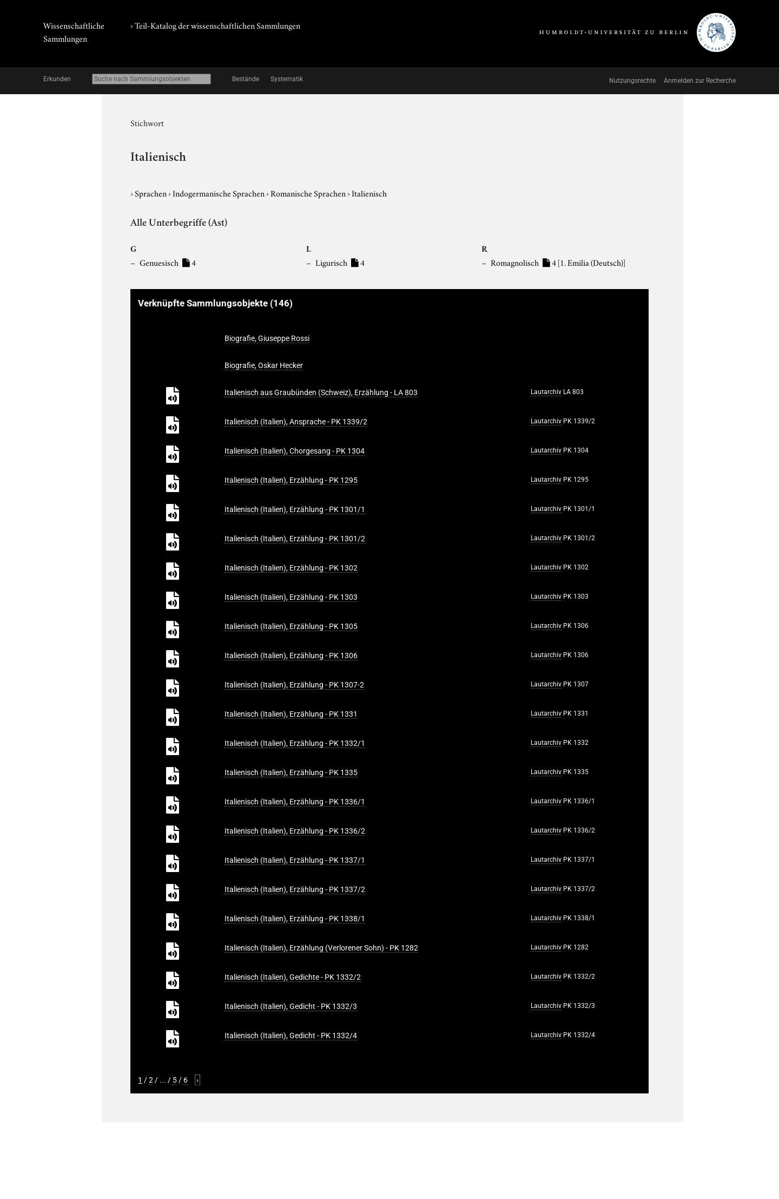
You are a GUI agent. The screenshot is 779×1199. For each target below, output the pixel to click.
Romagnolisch (558, 262)
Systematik (286, 79)
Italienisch (369, 193)
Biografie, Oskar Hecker (264, 365)
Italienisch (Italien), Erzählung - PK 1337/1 (295, 860)
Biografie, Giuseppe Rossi (267, 338)
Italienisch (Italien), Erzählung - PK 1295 (291, 480)
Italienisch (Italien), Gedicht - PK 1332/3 (291, 1006)
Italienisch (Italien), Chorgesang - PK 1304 (295, 451)
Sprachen (151, 193)
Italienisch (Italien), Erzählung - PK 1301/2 (295, 538)
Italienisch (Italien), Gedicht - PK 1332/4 (291, 1035)
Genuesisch (168, 262)
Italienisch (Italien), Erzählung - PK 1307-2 (294, 684)
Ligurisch (340, 262)
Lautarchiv (546, 392)
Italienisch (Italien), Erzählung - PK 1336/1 (295, 801)
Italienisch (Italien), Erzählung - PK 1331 (291, 714)
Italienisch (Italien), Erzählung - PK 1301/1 (295, 509)
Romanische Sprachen (308, 193)
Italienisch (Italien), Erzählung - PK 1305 (291, 626)
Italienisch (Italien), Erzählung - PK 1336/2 (295, 831)
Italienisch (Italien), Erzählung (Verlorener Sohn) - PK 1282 (321, 948)
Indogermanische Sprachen (219, 193)
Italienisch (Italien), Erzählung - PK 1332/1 (295, 743)
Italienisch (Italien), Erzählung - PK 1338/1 (295, 918)
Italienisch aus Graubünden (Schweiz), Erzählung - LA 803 (321, 392)
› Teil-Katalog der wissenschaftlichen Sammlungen (215, 25)
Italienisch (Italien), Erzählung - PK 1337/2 (295, 889)
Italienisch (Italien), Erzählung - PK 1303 (291, 597)
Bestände (245, 79)
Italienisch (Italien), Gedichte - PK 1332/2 (293, 977)
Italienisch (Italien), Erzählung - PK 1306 (291, 655)
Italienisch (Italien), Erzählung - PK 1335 (291, 772)
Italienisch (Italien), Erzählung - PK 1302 (291, 568)
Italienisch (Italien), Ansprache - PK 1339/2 (296, 421)
